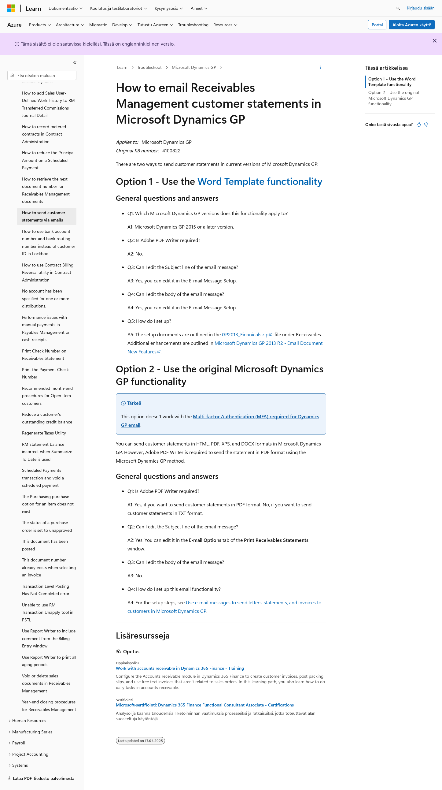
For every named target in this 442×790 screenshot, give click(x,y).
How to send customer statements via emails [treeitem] (43, 199)
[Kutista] (74, 62)
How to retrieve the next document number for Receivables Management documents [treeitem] (46, 173)
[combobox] (41, 75)
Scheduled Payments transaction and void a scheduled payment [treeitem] (43, 460)
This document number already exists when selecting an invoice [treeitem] (49, 550)
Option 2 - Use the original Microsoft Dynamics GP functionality (393, 97)
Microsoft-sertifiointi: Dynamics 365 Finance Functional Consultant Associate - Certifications (205, 705)
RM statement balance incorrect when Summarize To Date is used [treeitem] (47, 434)
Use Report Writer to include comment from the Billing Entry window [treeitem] (49, 621)
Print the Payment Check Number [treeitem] (45, 356)
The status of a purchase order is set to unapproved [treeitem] (47, 509)
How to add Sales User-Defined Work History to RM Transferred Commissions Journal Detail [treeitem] (48, 87)
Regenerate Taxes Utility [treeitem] (44, 416)
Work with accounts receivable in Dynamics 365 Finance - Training (180, 668)
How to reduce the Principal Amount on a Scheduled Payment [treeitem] (48, 143)
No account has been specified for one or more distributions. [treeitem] (45, 281)
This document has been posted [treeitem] (45, 528)
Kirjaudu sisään (421, 8)
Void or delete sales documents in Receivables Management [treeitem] (46, 666)
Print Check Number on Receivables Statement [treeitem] (44, 338)
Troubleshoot (149, 67)
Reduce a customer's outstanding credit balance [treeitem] (47, 401)
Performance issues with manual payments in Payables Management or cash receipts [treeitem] (46, 311)
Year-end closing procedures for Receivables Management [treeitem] (49, 688)
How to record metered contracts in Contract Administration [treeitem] (44, 117)
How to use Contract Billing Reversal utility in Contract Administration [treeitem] (47, 255)
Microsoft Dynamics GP (194, 67)
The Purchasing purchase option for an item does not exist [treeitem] (48, 487)
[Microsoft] (11, 8)
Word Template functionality (259, 180)
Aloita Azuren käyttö (411, 25)
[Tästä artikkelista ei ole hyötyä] (426, 124)
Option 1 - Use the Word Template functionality (391, 81)
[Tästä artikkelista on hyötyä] (418, 124)
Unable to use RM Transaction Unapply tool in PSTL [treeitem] (47, 595)
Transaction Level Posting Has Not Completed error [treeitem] (45, 573)
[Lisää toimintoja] (320, 68)
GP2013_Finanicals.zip (245, 334)
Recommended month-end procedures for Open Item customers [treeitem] (47, 378)
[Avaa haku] (398, 8)
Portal (377, 25)
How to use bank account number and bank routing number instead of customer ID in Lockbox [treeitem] (48, 225)
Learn (122, 67)
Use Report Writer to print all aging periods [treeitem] (49, 644)
